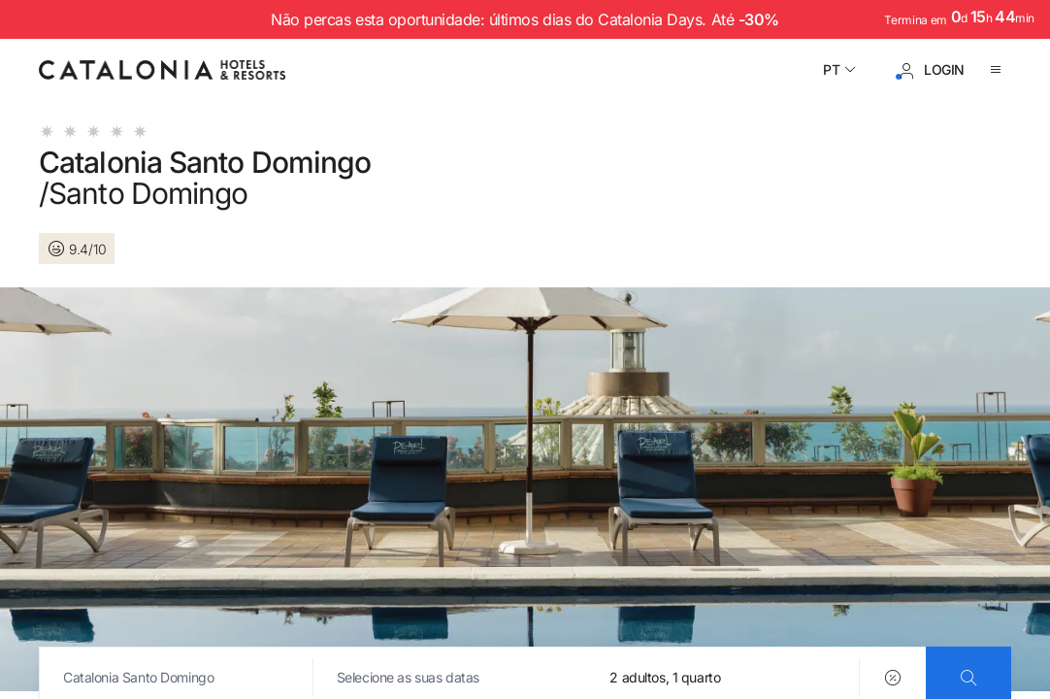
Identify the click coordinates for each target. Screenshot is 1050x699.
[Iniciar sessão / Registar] (931, 70)
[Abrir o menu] (999, 70)
